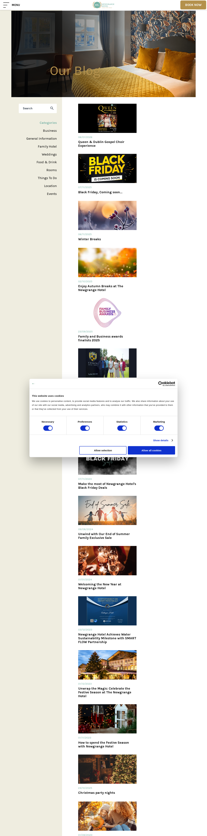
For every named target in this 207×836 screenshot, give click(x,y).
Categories (48, 123)
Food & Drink (47, 162)
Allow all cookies (151, 450)
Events (52, 194)
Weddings (49, 154)
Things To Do (47, 178)
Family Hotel (47, 146)
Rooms (51, 170)
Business (50, 131)
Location (50, 186)
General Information (41, 138)
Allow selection (103, 450)
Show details (160, 440)
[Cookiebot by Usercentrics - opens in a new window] (160, 383)
